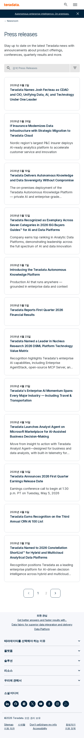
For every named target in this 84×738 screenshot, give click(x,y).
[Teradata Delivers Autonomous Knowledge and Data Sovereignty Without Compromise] (42, 184)
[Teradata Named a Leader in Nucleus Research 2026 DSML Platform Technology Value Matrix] (42, 352)
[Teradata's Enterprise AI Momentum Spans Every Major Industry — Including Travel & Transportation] (42, 394)
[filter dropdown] (75, 68)
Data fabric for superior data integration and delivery (42, 624)
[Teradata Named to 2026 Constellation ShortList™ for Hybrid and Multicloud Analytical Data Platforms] (42, 558)
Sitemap (8, 724)
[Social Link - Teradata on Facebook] (49, 704)
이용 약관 (9, 728)
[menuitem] (29, 593)
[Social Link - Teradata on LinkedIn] (7, 704)
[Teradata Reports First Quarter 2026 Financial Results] (42, 311)
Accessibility (40, 728)
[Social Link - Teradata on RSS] (66, 704)
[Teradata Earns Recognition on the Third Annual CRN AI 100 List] (42, 518)
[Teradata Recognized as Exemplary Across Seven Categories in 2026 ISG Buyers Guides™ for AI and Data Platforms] (42, 231)
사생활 (21, 724)
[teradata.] (12, 5)
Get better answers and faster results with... (42, 620)
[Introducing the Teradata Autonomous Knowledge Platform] (42, 276)
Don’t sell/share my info (43, 724)
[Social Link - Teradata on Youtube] (41, 704)
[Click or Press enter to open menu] (75, 4)
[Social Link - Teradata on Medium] (24, 704)
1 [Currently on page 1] (38, 593)
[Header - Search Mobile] (65, 4)
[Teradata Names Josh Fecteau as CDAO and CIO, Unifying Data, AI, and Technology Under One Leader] (42, 93)
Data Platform (42, 629)
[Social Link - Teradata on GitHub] (16, 704)
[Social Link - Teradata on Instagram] (57, 704)
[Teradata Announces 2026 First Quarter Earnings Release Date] (42, 482)
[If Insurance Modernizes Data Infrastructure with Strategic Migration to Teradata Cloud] (42, 136)
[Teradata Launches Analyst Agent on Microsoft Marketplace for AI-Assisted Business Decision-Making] (42, 437)
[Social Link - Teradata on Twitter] (32, 704)
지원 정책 (70, 728)
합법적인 (71, 724)
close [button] (78, 14)
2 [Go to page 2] (46, 593)
